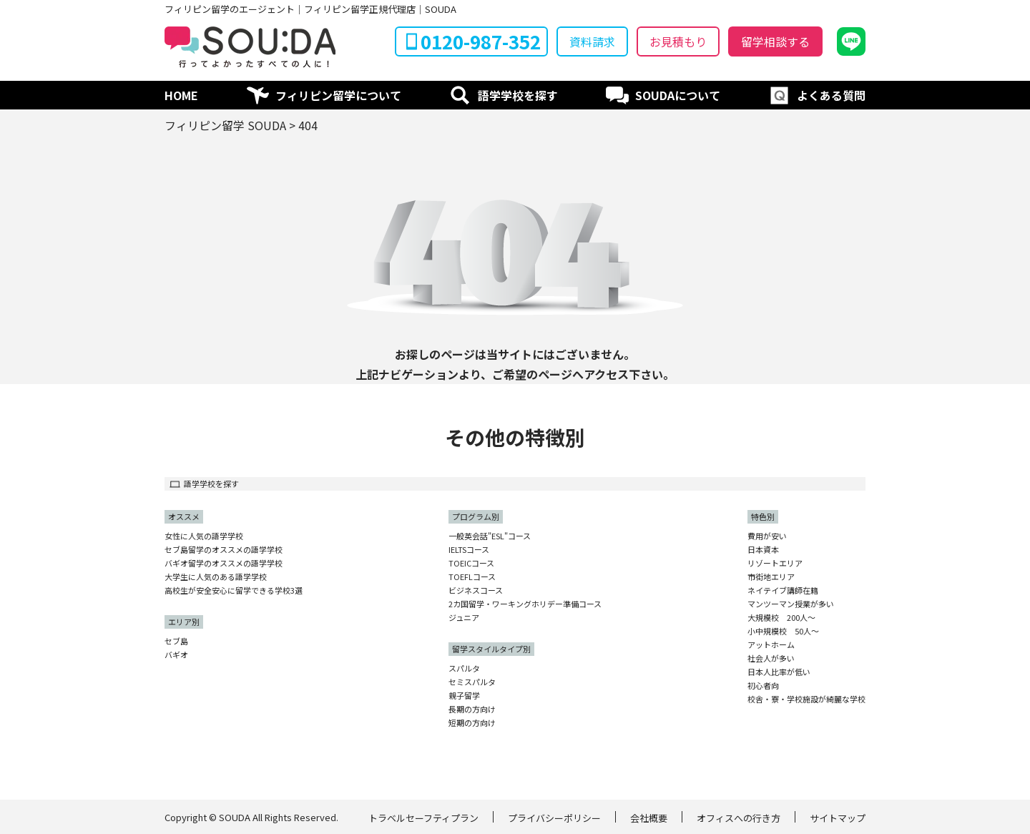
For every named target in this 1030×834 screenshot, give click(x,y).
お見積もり (678, 41)
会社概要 (648, 818)
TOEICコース (471, 563)
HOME (181, 95)
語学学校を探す (518, 95)
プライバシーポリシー (554, 818)
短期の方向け (472, 723)
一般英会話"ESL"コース (489, 536)
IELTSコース (468, 550)
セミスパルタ (472, 682)
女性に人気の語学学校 (204, 536)
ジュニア (463, 618)
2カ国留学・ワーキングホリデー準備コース (525, 604)
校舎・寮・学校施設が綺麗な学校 (806, 699)
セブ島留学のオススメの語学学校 (224, 550)
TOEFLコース (472, 577)
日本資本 (763, 550)
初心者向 (763, 686)
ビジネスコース (475, 590)
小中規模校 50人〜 (783, 631)
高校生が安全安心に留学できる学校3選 (234, 590)
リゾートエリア (775, 563)
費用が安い (767, 536)
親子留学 (464, 696)
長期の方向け (472, 709)
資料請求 (592, 41)
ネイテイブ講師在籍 (782, 590)
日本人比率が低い (778, 672)
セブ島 (176, 641)
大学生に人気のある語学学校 (216, 577)
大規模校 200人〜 (781, 618)
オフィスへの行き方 (738, 818)
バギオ (176, 655)
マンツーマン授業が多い (790, 604)
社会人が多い (771, 658)
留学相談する (775, 41)
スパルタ (464, 668)
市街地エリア (771, 577)
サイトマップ (837, 818)
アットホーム (771, 645)
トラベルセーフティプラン (423, 818)
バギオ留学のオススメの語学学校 (224, 563)
